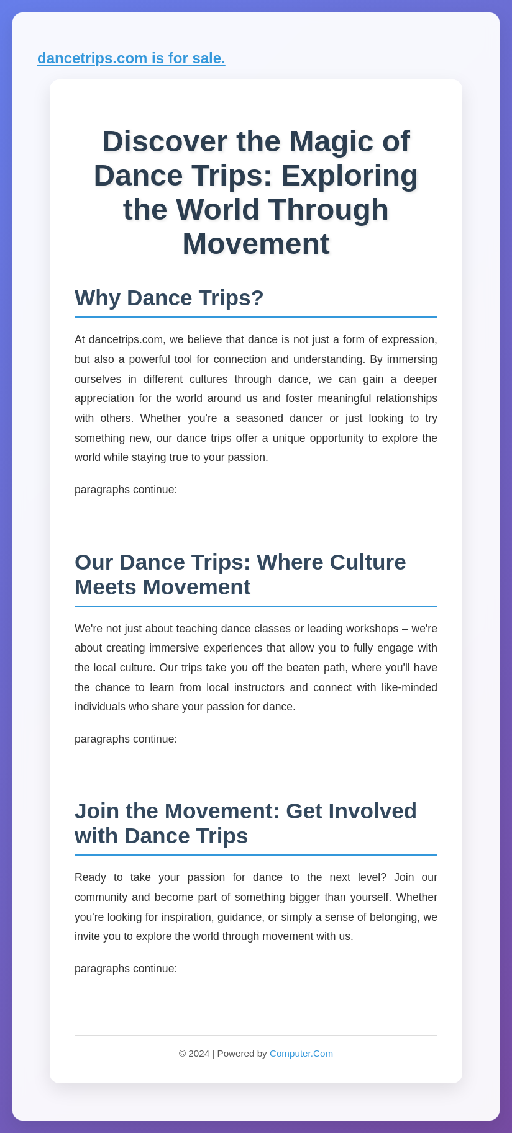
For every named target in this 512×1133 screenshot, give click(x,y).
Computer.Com (301, 1053)
